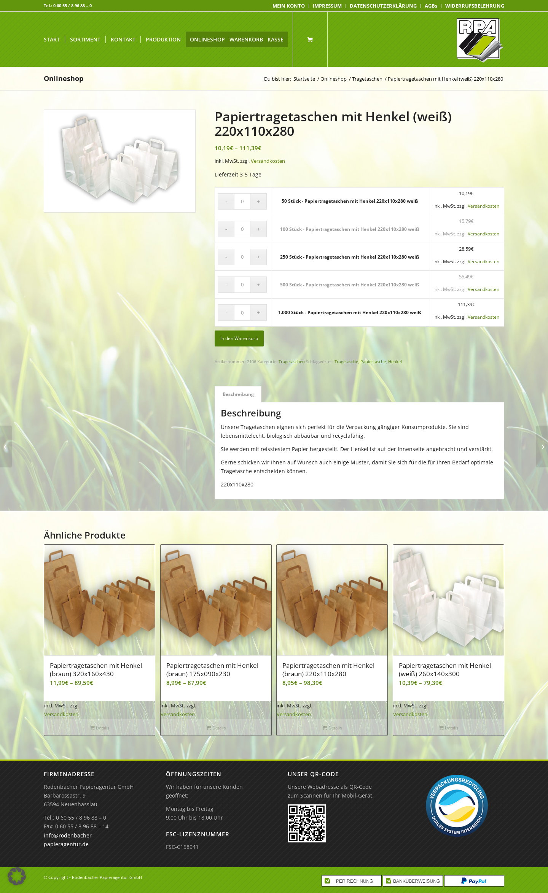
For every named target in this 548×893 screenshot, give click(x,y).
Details (99, 728)
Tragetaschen (292, 361)
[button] (16, 876)
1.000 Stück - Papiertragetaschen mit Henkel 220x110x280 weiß (349, 312)
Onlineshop (63, 78)
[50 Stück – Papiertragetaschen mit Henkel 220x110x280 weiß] (542, 446)
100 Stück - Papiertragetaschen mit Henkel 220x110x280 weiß (349, 229)
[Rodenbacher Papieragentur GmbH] (480, 39)
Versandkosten (268, 161)
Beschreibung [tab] (238, 394)
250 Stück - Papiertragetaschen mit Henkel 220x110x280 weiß (349, 257)
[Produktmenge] (242, 201)
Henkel (395, 361)
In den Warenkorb (239, 338)
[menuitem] (289, 6)
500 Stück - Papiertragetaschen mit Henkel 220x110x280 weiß (349, 284)
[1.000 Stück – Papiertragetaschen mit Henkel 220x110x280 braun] (6, 446)
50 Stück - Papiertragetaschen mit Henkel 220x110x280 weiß (350, 201)
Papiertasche (373, 361)
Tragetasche (346, 361)
